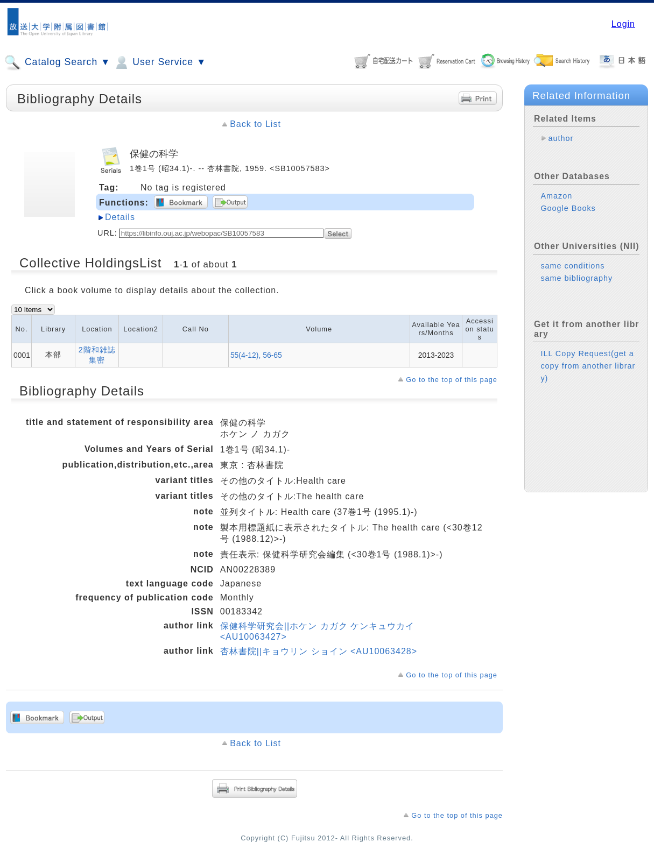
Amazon (556, 196)
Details (120, 217)
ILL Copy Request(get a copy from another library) (587, 366)
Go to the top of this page (451, 380)
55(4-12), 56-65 (256, 355)
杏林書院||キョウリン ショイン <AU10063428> (318, 651)
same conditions (572, 265)
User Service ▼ (159, 62)
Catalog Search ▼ (57, 62)
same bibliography (576, 278)
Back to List (255, 124)
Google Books (567, 208)
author (560, 138)
